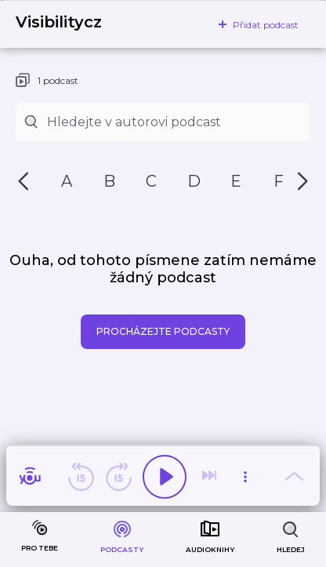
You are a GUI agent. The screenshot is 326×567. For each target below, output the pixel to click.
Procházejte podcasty (163, 331)
